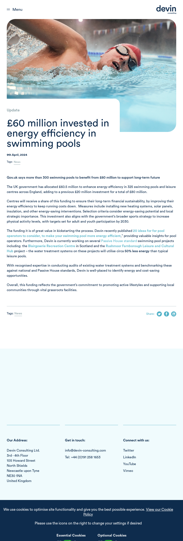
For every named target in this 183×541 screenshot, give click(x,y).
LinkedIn (129, 457)
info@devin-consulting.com (85, 450)
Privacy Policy (65, 515)
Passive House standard (119, 241)
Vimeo (128, 471)
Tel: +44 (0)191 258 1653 (82, 457)
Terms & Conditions (20, 515)
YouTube (129, 464)
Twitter (128, 450)
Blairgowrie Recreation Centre (51, 246)
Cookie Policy (45, 515)
